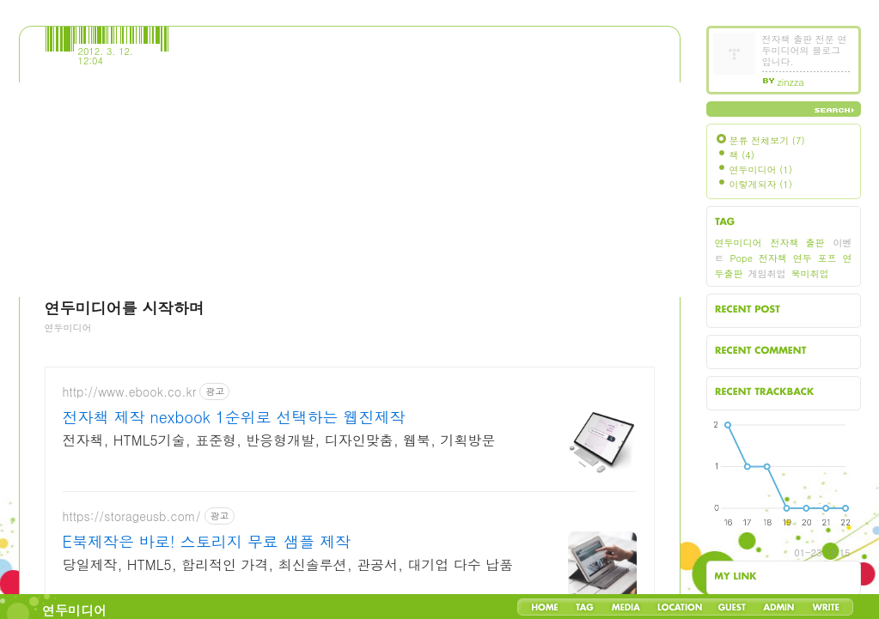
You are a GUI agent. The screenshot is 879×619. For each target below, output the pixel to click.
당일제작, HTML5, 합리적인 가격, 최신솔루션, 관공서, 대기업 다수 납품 (288, 564)
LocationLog (679, 607)
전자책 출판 (798, 242)
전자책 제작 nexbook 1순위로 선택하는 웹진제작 (234, 417)
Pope (740, 258)
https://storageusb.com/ (132, 516)
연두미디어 (74, 610)
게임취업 (767, 273)
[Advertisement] (350, 177)
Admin (778, 607)
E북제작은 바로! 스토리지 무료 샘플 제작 (207, 541)
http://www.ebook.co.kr (130, 392)
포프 (827, 258)
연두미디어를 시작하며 (124, 308)
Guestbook (731, 607)
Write (825, 607)
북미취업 (810, 273)
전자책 (773, 258)
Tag (584, 607)
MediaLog (625, 607)
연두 (802, 258)
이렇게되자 (760, 184)
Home (544, 607)
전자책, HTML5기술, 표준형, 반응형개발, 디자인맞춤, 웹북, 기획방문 (279, 440)
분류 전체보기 (767, 140)
